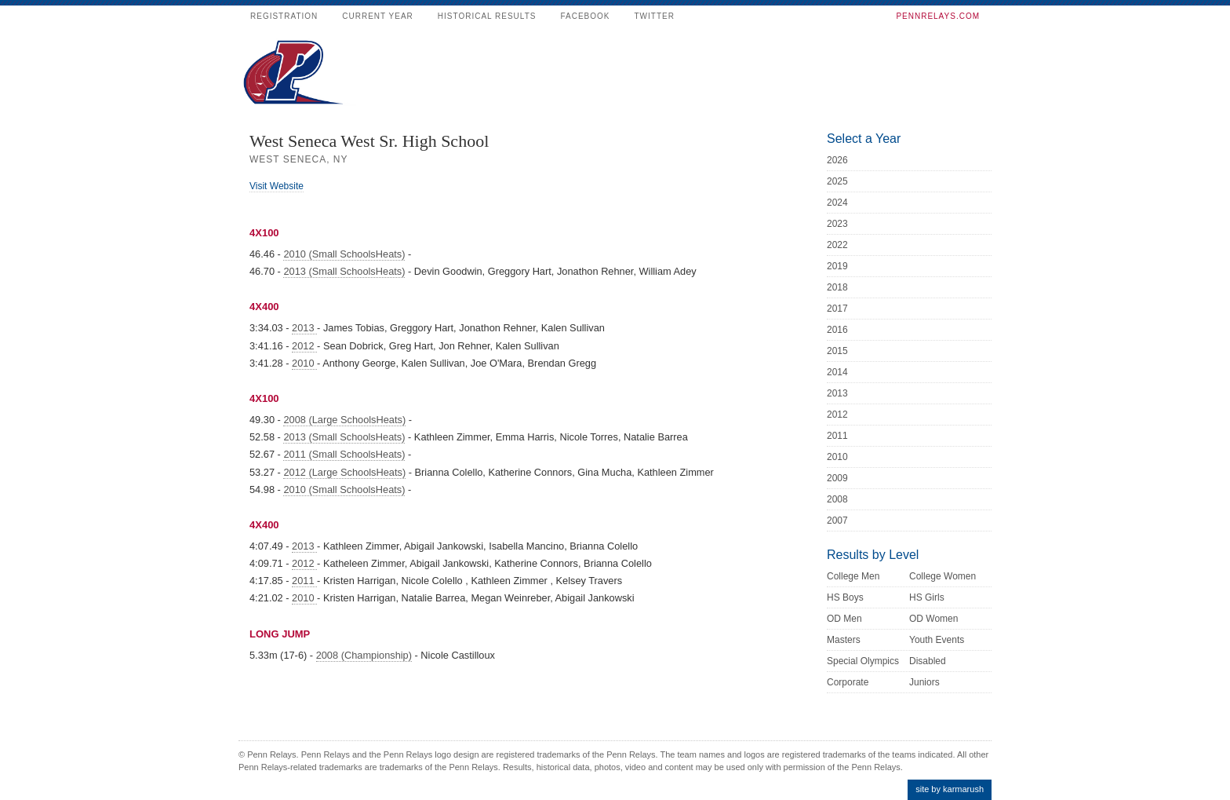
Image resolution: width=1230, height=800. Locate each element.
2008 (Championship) (364, 655)
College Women (942, 576)
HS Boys (845, 597)
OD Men (844, 618)
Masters (844, 639)
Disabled (927, 661)
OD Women (933, 618)
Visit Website (276, 186)
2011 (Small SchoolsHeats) (344, 454)
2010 (304, 363)
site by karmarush (949, 789)
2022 (837, 244)
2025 (837, 181)
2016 (837, 329)
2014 (837, 372)
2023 (837, 223)
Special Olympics (863, 661)
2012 (304, 346)
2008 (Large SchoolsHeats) (344, 420)
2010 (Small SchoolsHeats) (344, 254)
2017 (837, 308)
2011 (304, 580)
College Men (853, 576)
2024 (837, 202)
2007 (837, 520)
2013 (304, 328)
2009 (837, 478)
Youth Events (936, 639)
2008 (837, 499)
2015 (837, 350)
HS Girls (926, 597)
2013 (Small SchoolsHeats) (344, 271)
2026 (837, 160)
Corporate (847, 682)
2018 (837, 287)
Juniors (924, 682)
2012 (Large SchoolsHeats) (344, 472)
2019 (837, 266)
